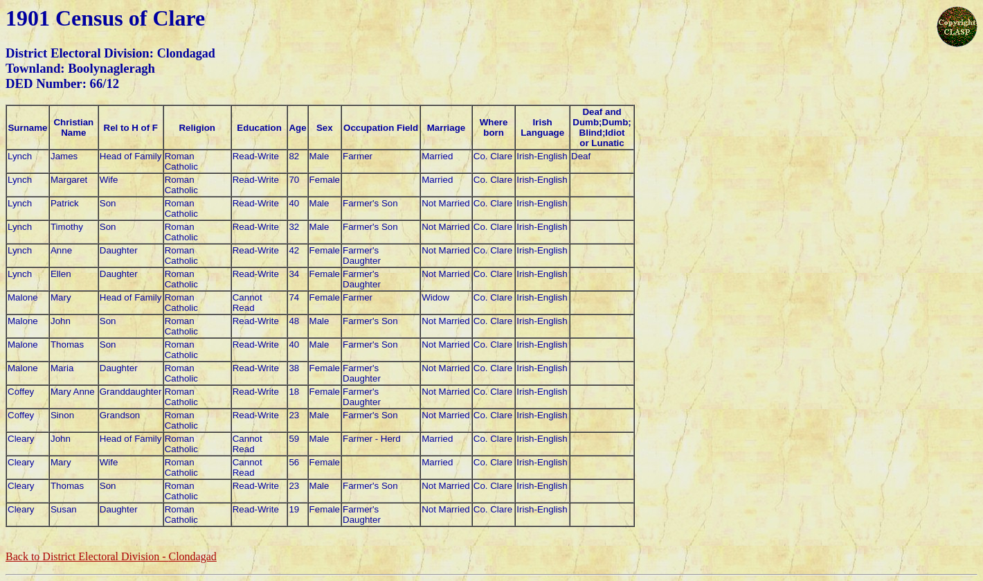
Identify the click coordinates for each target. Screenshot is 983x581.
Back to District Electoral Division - (111, 556)
